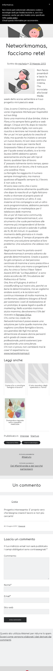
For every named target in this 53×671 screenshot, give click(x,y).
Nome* (7, 585)
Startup (35, 436)
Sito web (8, 607)
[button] (49, 4)
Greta (14, 501)
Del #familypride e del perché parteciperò (26, 467)
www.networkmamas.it (17, 353)
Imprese (24, 436)
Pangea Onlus (23, 315)
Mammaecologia (31, 443)
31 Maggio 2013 (38, 63)
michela (22, 63)
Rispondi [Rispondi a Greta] (21, 526)
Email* (7, 596)
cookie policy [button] (12, 18)
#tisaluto (26, 457)
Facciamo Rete (12, 443)
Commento (10, 556)
